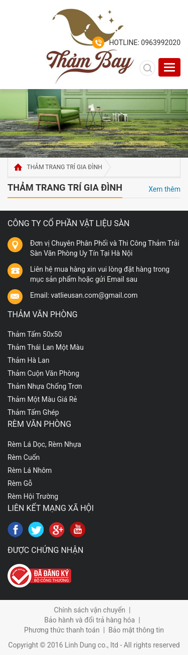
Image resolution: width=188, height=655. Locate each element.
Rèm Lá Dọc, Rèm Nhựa (44, 444)
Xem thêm (164, 189)
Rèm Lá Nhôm (30, 470)
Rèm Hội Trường (33, 496)
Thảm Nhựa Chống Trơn (45, 386)
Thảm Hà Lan (28, 360)
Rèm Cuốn (24, 457)
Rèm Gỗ (20, 483)
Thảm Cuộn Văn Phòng (43, 373)
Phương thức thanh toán (62, 630)
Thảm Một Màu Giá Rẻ (42, 399)
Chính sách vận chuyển (90, 610)
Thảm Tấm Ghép (33, 412)
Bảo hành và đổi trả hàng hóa (89, 620)
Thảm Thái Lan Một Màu (46, 347)
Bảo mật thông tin (136, 630)
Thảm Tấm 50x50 (35, 334)
